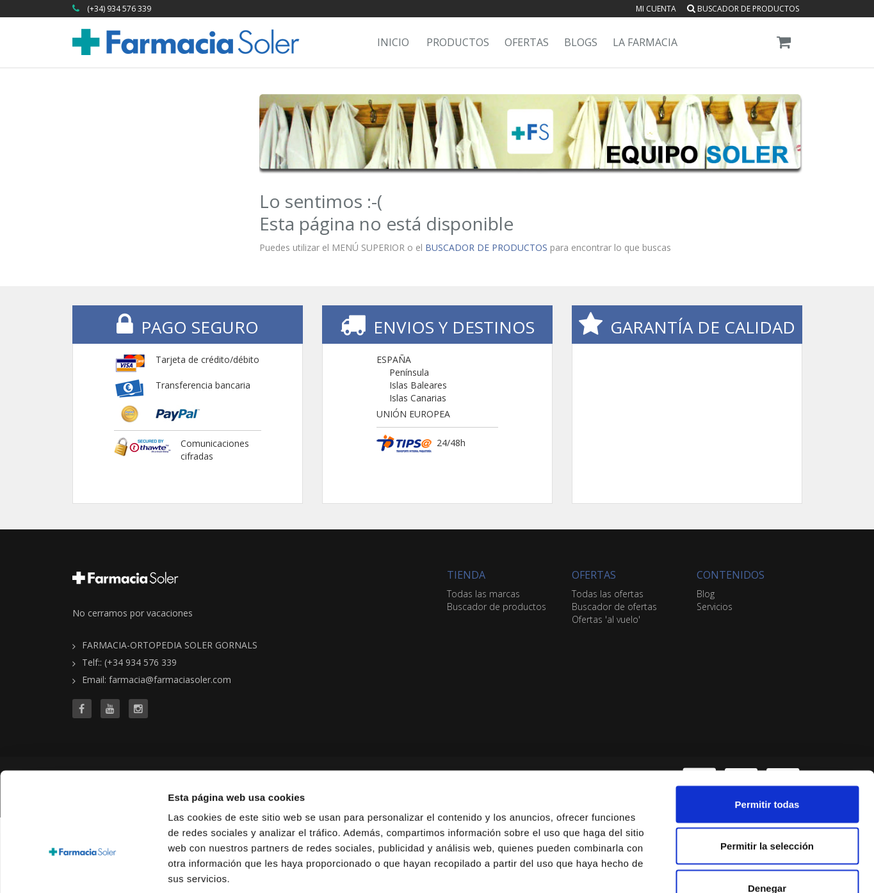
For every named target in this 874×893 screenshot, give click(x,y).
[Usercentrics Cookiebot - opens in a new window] (83, 868)
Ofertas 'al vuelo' (606, 619)
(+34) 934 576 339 (119, 8)
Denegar (767, 808)
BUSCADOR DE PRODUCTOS (486, 247)
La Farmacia (645, 42)
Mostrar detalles (693, 867)
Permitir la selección (767, 767)
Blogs (580, 42)
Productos (457, 42)
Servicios (714, 606)
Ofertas (527, 42)
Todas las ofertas (607, 594)
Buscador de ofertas (614, 606)
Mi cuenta (656, 8)
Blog (706, 594)
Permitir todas (767, 725)
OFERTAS (594, 575)
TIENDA (466, 575)
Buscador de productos (743, 8)
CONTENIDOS (731, 575)
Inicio (393, 42)
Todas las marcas (483, 594)
